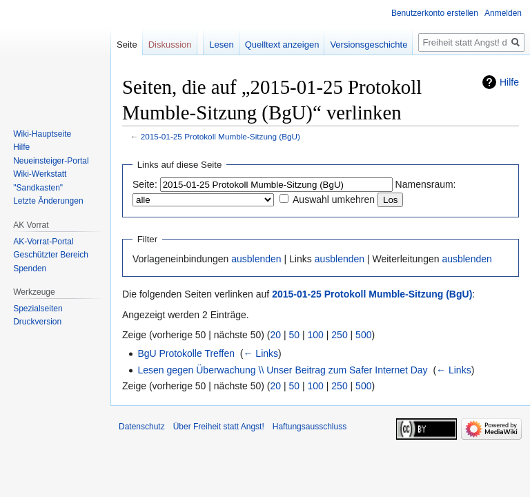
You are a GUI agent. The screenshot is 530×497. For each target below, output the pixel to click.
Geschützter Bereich (50, 255)
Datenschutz (142, 426)
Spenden (29, 268)
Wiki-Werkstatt (39, 174)
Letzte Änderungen (48, 201)
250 (339, 334)
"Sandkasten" (38, 188)
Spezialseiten (37, 308)
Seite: (144, 184)
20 (276, 334)
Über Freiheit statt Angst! (218, 426)
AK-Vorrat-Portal (43, 241)
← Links (260, 353)
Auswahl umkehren (334, 199)
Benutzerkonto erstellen (434, 13)
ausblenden (256, 258)
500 (363, 334)
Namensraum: (425, 184)
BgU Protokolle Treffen (186, 353)
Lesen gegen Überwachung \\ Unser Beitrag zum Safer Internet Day (282, 370)
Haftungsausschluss (309, 426)
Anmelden (503, 13)
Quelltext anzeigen (282, 44)
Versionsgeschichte (368, 44)
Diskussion (170, 44)
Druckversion (37, 322)
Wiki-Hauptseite (42, 134)
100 (316, 334)
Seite (127, 44)
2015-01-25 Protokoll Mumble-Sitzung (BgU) (220, 136)
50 (294, 334)
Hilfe (509, 82)
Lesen (221, 44)
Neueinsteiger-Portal (50, 161)
